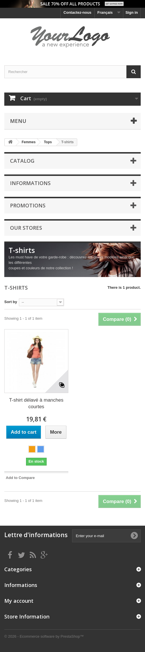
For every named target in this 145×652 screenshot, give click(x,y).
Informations (30, 183)
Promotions (27, 205)
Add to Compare (20, 478)
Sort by (10, 302)
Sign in (132, 12)
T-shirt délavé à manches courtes (36, 403)
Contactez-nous (77, 12)
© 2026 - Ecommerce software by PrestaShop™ (44, 636)
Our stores (26, 227)
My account (18, 600)
